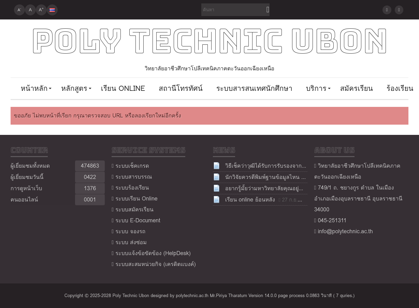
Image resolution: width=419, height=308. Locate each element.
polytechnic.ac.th (192, 295)
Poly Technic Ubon (209, 41)
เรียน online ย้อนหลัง (250, 199)
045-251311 (332, 220)
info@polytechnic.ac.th (345, 231)
